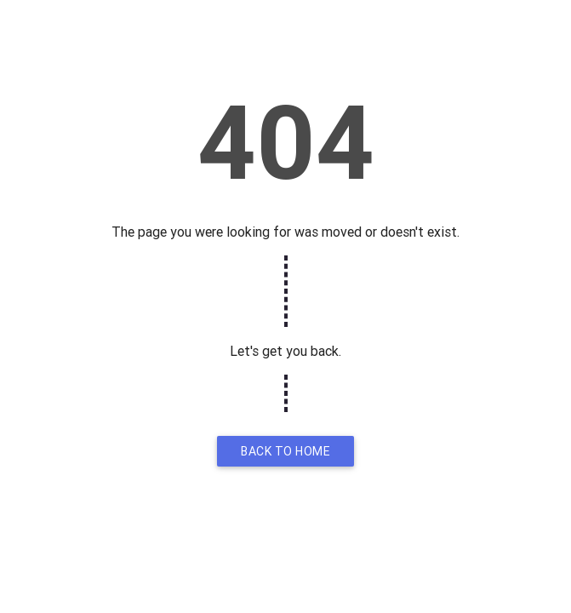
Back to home (285, 451)
